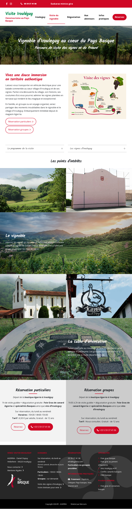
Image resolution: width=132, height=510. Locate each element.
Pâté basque (106, 476)
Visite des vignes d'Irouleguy (50, 485)
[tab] (34, 149)
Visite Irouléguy (13, 14)
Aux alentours (89, 18)
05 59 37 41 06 (30, 3)
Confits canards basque (111, 473)
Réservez (119, 17)
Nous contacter (14, 468)
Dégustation (73, 17)
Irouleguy (40, 17)
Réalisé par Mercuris (79, 505)
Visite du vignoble (53, 18)
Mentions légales (14, 471)
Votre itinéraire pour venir (48, 489)
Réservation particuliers (19, 122)
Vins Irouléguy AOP (109, 469)
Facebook (7, 4)
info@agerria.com (75, 463)
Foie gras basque (108, 459)
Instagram (11, 4)
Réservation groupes (18, 130)
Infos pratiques (104, 18)
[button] (97, 97)
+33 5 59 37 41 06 (40, 428)
